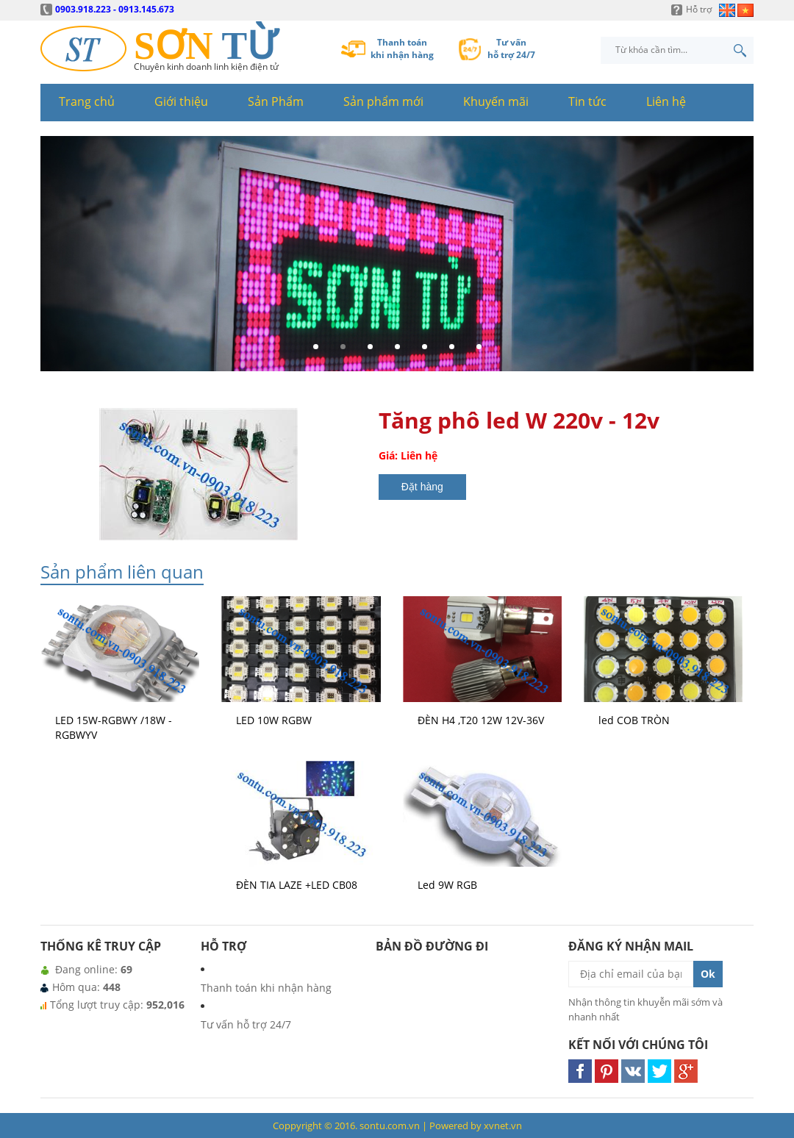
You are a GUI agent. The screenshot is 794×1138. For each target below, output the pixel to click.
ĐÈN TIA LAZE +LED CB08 (296, 885)
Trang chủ (87, 101)
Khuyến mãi (496, 101)
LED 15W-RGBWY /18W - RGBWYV (113, 727)
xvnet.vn (503, 1125)
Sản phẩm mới (383, 101)
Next (738, 260)
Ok (708, 974)
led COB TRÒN (634, 720)
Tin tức (587, 101)
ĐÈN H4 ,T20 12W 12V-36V (481, 720)
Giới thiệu (181, 101)
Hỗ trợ (699, 9)
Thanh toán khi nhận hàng (266, 988)
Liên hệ (666, 101)
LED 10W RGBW (274, 720)
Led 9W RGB (447, 885)
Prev (55, 260)
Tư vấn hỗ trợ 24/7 (246, 1024)
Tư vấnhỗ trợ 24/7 (511, 48)
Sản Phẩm (276, 101)
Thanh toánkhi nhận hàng (402, 48)
